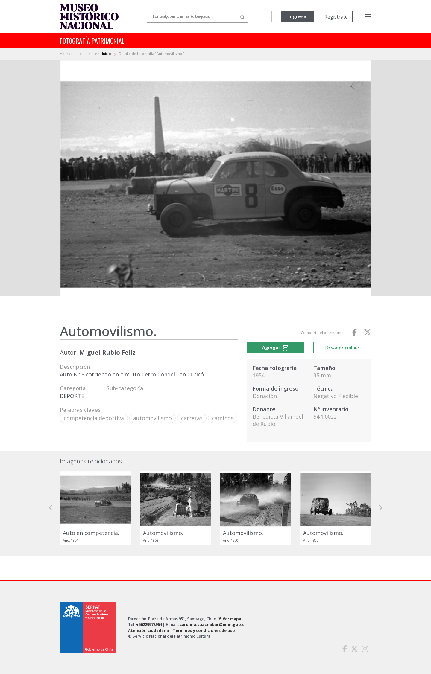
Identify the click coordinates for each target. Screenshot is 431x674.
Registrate (336, 16)
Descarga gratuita (342, 347)
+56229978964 (149, 624)
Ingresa (297, 16)
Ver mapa (229, 618)
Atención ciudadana (148, 630)
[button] (51, 508)
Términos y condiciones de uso (204, 630)
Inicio (107, 53)
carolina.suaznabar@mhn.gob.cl (212, 624)
